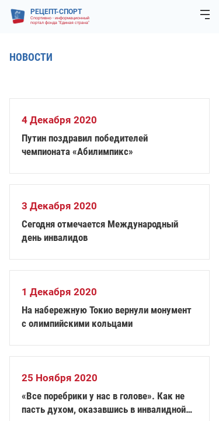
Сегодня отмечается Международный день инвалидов (100, 230)
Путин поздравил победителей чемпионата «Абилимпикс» (85, 144)
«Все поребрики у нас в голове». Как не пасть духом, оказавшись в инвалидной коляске (104, 403)
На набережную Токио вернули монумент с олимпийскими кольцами (107, 316)
